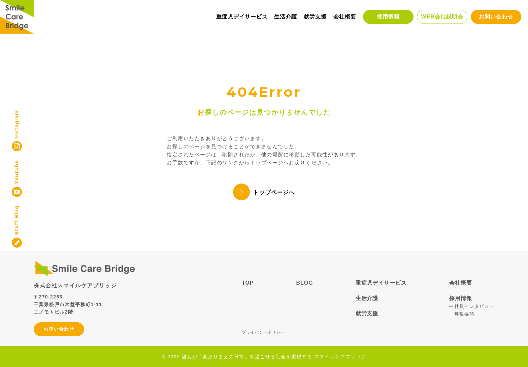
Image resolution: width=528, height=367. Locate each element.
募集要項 (464, 314)
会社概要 (344, 16)
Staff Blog (16, 220)
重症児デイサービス (242, 16)
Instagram (16, 124)
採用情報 (388, 16)
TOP (248, 283)
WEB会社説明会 (442, 16)
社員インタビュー (474, 306)
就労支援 (315, 16)
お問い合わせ (496, 16)
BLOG (304, 283)
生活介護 (285, 16)
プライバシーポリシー (263, 332)
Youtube (16, 172)
